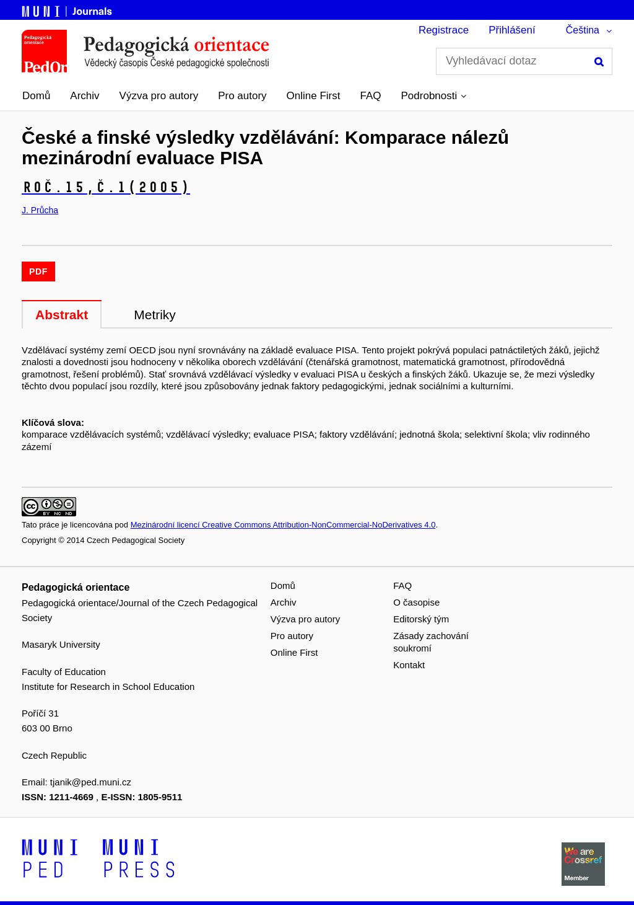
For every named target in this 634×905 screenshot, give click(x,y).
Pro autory (242, 96)
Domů (36, 96)
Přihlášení (512, 30)
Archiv (84, 96)
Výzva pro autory (159, 96)
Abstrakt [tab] (61, 314)
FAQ (370, 96)
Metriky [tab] (155, 314)
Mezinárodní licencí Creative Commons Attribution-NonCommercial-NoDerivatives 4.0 (283, 524)
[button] (434, 96)
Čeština (582, 30)
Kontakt (409, 665)
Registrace (444, 30)
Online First (314, 96)
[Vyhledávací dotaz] (524, 61)
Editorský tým (421, 619)
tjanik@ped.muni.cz (90, 782)
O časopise (416, 602)
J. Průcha (40, 210)
